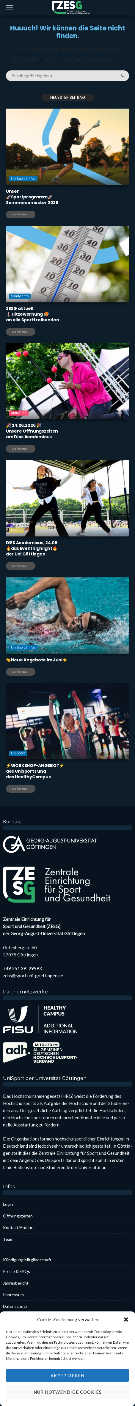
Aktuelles (18, 437)
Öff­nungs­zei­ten (18, 1215)
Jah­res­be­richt (16, 1282)
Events (16, 554)
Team (8, 1239)
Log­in (8, 1204)
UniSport (18, 778)
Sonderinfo (20, 320)
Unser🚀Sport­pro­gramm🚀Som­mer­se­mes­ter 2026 (32, 197)
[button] (126, 1340)
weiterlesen (20, 214)
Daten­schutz (15, 1306)
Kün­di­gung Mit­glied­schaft (27, 1259)
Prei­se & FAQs (16, 1271)
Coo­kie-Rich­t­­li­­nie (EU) (23, 1317)
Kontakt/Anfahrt (18, 1227)
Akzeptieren (67, 1396)
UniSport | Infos (23, 179)
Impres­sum (13, 1294)
